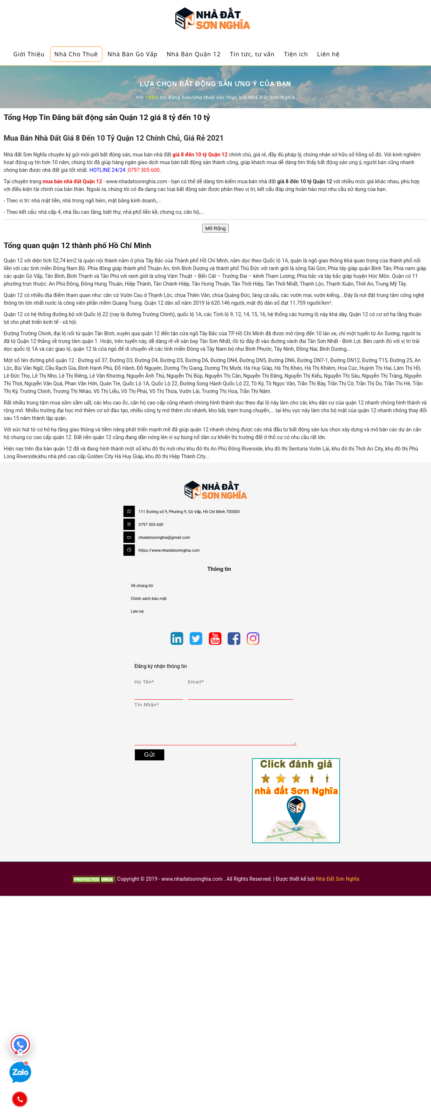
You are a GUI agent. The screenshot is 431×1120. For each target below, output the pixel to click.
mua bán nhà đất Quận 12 (72, 181)
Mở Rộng (215, 228)
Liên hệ (328, 54)
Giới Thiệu (29, 54)
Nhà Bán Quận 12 (194, 54)
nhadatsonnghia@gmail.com (164, 537)
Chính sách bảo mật (149, 598)
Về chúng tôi (142, 585)
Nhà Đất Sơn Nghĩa (337, 879)
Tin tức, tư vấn (252, 54)
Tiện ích (296, 54)
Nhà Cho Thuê (76, 54)
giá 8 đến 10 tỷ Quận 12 (200, 155)
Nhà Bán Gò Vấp (133, 54)
